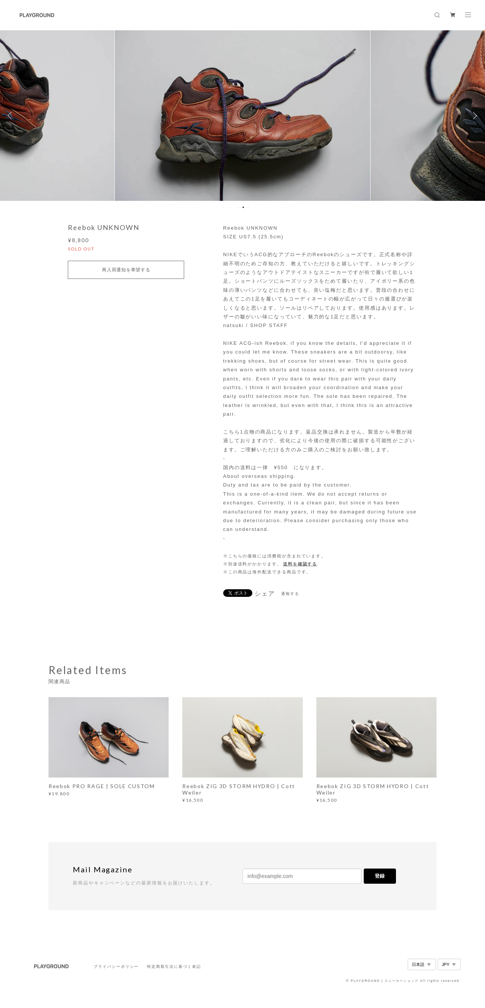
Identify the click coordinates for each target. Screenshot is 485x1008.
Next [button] (473, 115)
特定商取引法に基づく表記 (174, 966)
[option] (243, 115)
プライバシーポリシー (116, 966)
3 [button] (248, 207)
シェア (265, 594)
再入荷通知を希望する (126, 269)
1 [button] (238, 207)
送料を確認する (300, 564)
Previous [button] (11, 115)
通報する (290, 594)
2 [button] (243, 207)
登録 (380, 876)
